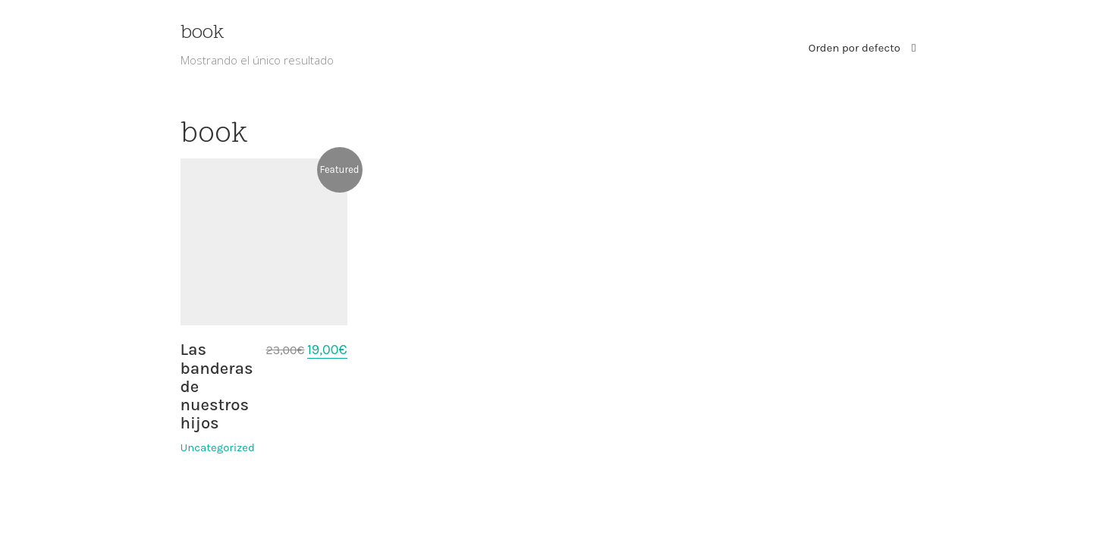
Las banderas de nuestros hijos (217, 386)
